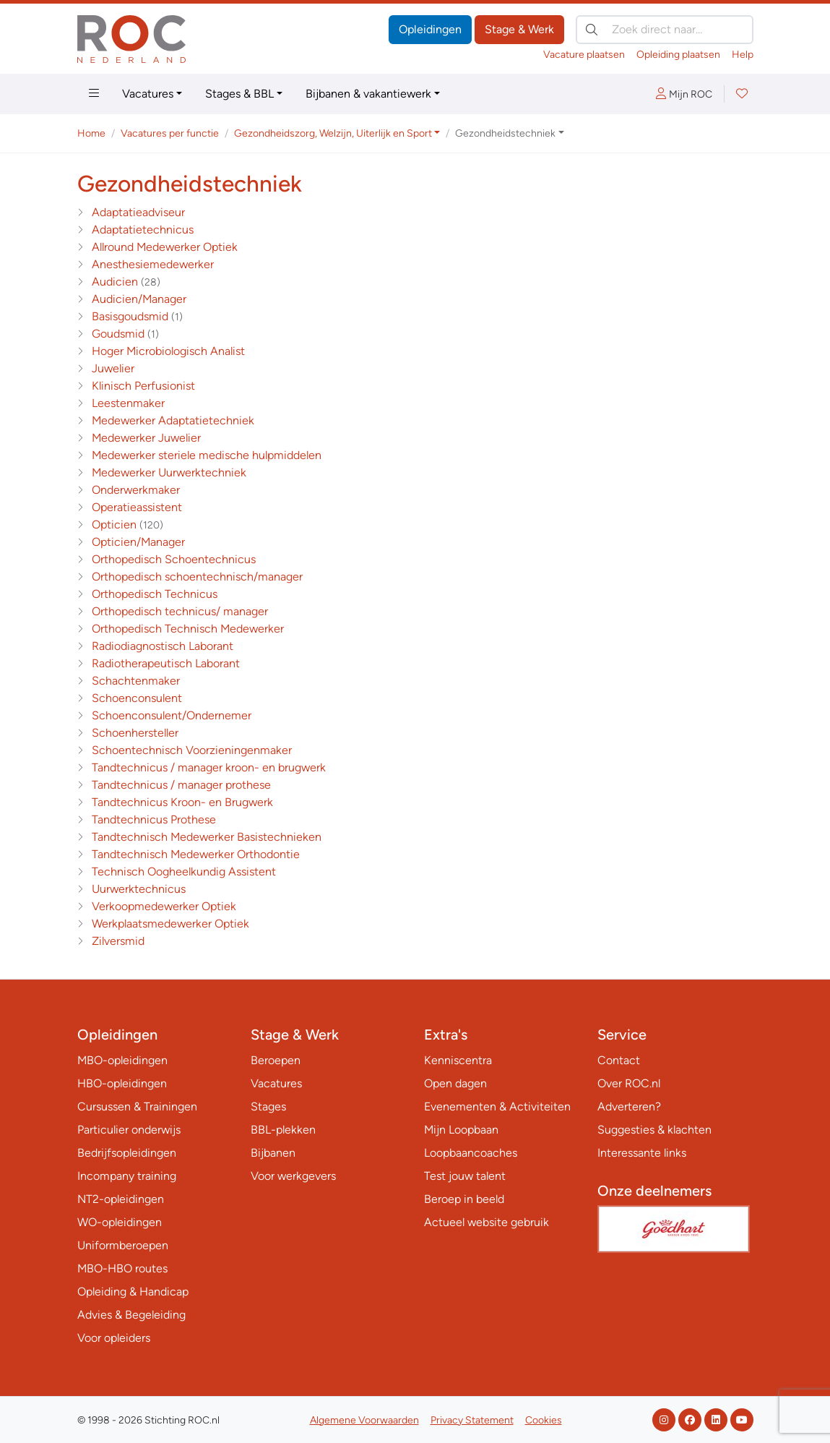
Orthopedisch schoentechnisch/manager (197, 576)
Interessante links (641, 1153)
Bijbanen (273, 1153)
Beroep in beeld (464, 1199)
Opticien (114, 524)
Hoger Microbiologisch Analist (168, 351)
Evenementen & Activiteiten (497, 1106)
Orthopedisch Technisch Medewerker (188, 628)
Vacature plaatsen (584, 54)
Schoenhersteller (135, 733)
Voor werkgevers (293, 1176)
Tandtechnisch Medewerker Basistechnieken (206, 837)
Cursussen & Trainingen (137, 1106)
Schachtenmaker (136, 681)
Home (91, 133)
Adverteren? (629, 1106)
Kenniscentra (458, 1060)
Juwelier (113, 368)
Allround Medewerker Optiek (165, 247)
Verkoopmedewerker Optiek (164, 906)
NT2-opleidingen (120, 1199)
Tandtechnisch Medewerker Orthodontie (196, 854)
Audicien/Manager (139, 299)
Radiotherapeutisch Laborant (166, 663)
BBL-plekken (283, 1129)
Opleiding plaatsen (678, 54)
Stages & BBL (239, 93)
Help (742, 54)
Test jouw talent (465, 1176)
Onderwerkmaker (136, 490)
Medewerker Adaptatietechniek (173, 420)
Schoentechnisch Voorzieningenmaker (192, 750)
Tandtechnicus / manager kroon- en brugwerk (209, 767)
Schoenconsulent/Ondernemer (171, 715)
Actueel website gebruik (486, 1222)
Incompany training (126, 1176)
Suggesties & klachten (654, 1129)
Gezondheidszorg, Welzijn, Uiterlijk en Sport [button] (333, 133)
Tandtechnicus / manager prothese (181, 785)
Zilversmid (118, 941)
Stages (268, 1106)
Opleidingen (430, 29)
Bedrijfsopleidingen (126, 1153)
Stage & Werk (519, 29)
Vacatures (147, 93)
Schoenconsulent (137, 698)
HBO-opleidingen (122, 1083)
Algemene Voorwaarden (364, 1420)
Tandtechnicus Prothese (154, 819)
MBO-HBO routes (122, 1268)
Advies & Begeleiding (131, 1315)
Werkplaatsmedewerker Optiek (170, 923)
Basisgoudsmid (130, 316)
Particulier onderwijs (129, 1129)
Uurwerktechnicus (139, 889)
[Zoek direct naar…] (664, 29)
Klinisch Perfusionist (143, 386)
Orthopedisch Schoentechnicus (174, 559)
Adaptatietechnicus (143, 229)
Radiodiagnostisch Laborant (162, 646)
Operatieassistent (137, 507)
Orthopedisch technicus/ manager (180, 611)
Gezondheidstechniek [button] (505, 133)
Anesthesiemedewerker (153, 264)
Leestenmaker (128, 403)
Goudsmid (118, 334)
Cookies (543, 1420)
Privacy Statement (472, 1420)
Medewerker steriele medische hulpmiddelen (206, 455)
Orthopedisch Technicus (154, 594)
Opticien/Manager (138, 542)
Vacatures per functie (170, 133)
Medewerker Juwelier (146, 438)
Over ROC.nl (628, 1083)
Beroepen (276, 1060)
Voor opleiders (113, 1338)
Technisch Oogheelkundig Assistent (184, 871)
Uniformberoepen (122, 1245)
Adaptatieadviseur (138, 212)
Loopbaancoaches (470, 1153)
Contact (618, 1060)
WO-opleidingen (119, 1222)
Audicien (115, 281)
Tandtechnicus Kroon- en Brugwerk (182, 802)
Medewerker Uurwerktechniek (169, 472)
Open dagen (455, 1083)
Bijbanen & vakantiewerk (368, 93)
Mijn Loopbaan (461, 1129)
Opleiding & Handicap (133, 1291)
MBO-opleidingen (122, 1060)
